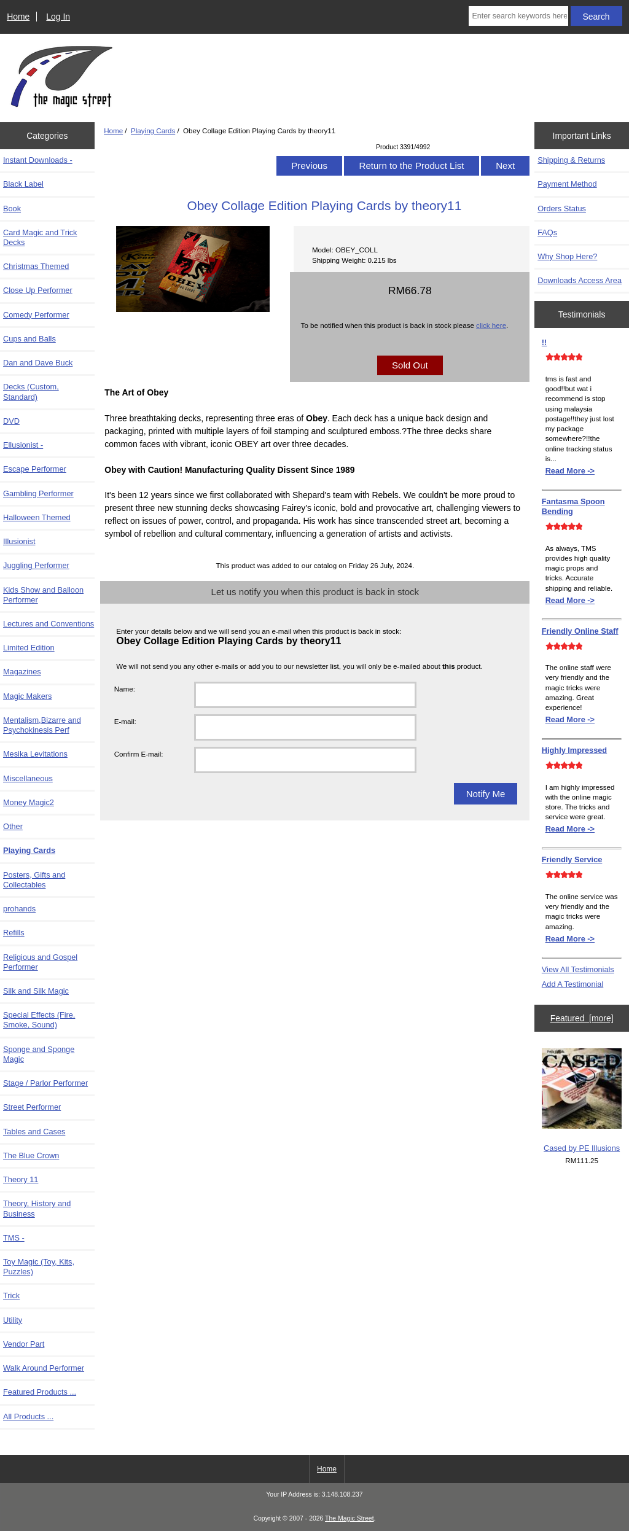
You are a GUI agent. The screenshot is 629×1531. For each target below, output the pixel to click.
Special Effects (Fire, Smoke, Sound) (39, 1019)
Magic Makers (27, 696)
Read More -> (570, 470)
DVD (11, 421)
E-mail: (125, 721)
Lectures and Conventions (48, 623)
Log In (58, 16)
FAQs (547, 232)
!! (544, 342)
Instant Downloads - (37, 160)
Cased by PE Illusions (582, 1100)
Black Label (23, 184)
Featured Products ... (39, 1392)
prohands (19, 908)
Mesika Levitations (35, 753)
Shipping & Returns (571, 160)
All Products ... (28, 1416)
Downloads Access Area (579, 280)
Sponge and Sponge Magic (38, 1054)
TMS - (14, 1237)
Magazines (22, 671)
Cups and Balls (29, 338)
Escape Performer (34, 468)
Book (12, 208)
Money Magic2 (28, 802)
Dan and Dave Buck (37, 362)
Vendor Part (23, 1344)
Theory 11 (20, 1179)
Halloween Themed (37, 517)
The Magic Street (349, 1518)
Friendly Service (572, 859)
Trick (11, 1295)
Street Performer (32, 1107)
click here (491, 325)
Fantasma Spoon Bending (573, 506)
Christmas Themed (36, 266)
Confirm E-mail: (138, 754)
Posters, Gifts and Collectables (34, 879)
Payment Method (566, 184)
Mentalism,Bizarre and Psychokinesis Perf (42, 724)
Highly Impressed (574, 750)
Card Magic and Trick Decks (40, 237)
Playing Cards (153, 130)
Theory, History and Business (37, 1208)
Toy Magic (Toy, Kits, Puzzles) (38, 1266)
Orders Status (561, 208)
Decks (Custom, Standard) (31, 391)
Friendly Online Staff (580, 631)
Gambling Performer (38, 493)
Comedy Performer (36, 314)
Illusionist (19, 541)
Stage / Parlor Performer (45, 1083)
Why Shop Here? (567, 256)
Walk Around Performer (43, 1368)
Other (13, 826)
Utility (12, 1320)
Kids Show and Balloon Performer (43, 594)
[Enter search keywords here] (518, 16)
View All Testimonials (578, 969)
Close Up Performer (37, 290)
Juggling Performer (36, 565)
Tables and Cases (34, 1131)
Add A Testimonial (572, 984)
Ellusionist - (23, 445)
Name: (124, 689)
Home (18, 16)
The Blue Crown (31, 1155)
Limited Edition (29, 647)
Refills (14, 932)
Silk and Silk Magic (36, 990)
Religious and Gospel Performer (40, 962)
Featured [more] (582, 1018)
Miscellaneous (28, 778)
